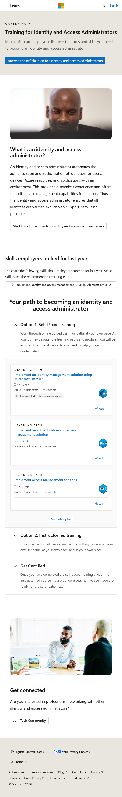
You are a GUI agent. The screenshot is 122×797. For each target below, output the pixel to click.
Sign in (114, 5)
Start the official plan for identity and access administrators (58, 226)
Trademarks (78, 778)
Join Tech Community (29, 720)
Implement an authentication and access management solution (45, 432)
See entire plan (61, 519)
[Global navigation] (4, 6)
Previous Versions (41, 772)
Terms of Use (58, 778)
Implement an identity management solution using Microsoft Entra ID (53, 376)
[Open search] (104, 6)
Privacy (96, 772)
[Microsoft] (61, 6)
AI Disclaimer (16, 772)
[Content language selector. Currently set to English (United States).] (27, 751)
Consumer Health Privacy (24, 778)
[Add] (100, 408)
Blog (61, 772)
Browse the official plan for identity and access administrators (55, 60)
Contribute (79, 772)
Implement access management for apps (45, 480)
